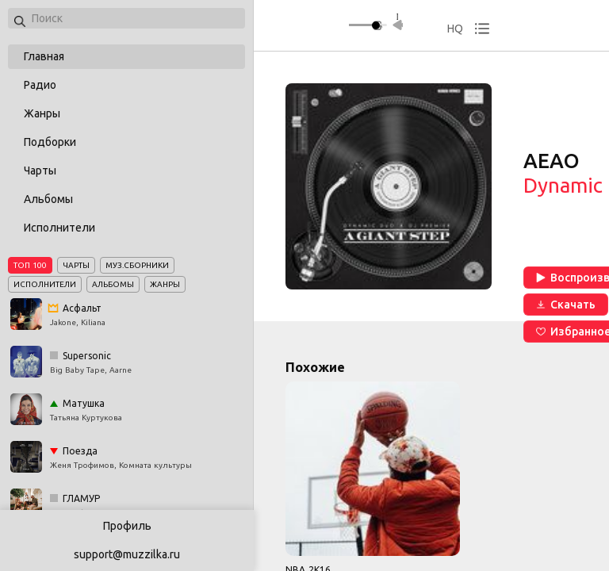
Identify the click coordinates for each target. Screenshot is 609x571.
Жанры (42, 113)
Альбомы (48, 199)
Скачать (566, 304)
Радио (40, 85)
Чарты (40, 170)
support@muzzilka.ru (127, 554)
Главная (44, 56)
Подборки (50, 142)
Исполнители (59, 227)
